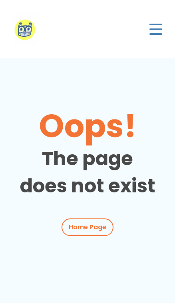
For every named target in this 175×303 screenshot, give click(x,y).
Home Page (87, 227)
